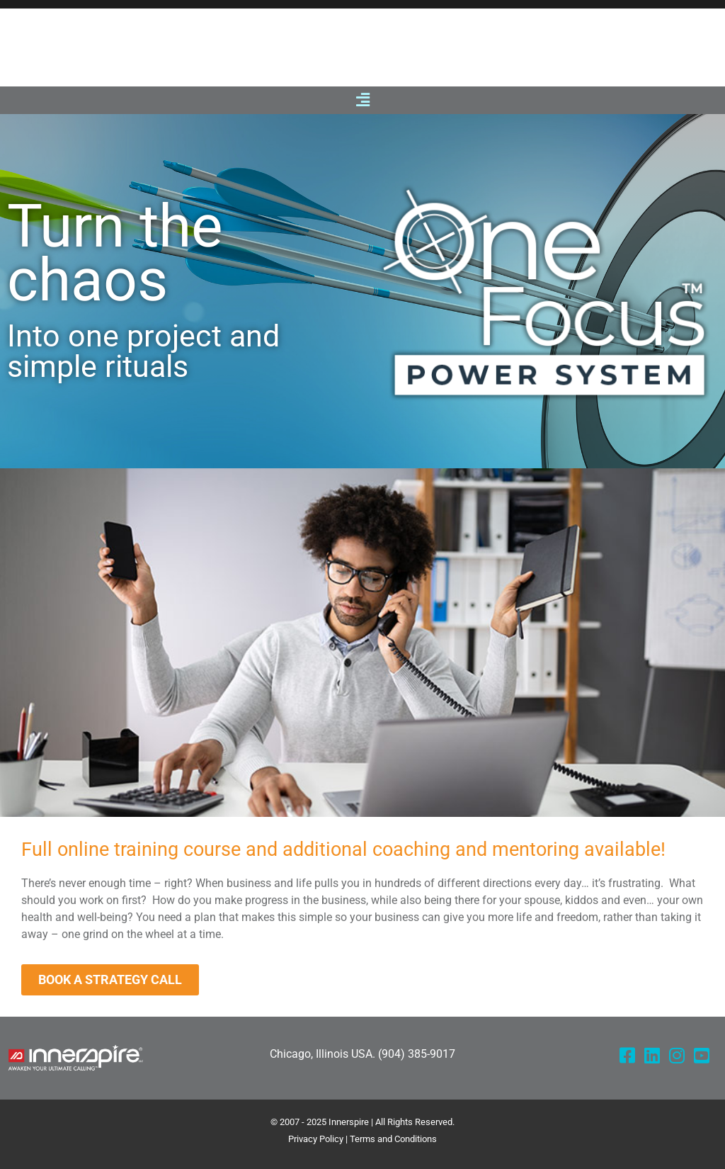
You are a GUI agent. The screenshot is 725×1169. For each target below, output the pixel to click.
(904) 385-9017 (416, 1054)
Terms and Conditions (393, 1139)
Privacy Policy (315, 1139)
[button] (362, 99)
